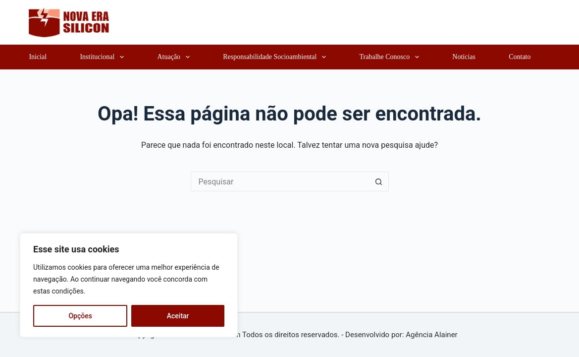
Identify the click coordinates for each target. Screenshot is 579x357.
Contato (519, 56)
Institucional (104, 57)
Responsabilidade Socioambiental (276, 57)
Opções (80, 316)
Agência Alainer (431, 334)
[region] (129, 285)
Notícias (463, 56)
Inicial (38, 56)
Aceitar (178, 316)
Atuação (175, 57)
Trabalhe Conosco (391, 57)
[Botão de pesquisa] (379, 181)
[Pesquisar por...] (280, 181)
